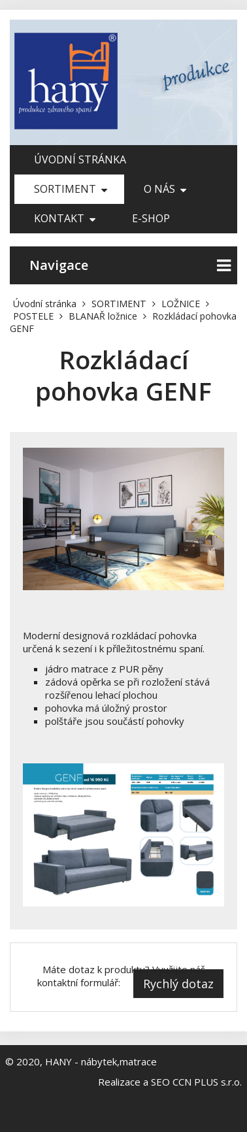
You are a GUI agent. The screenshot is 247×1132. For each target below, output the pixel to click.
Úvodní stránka (80, 159)
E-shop (151, 218)
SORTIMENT (70, 189)
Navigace (130, 265)
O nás (165, 189)
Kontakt (64, 218)
